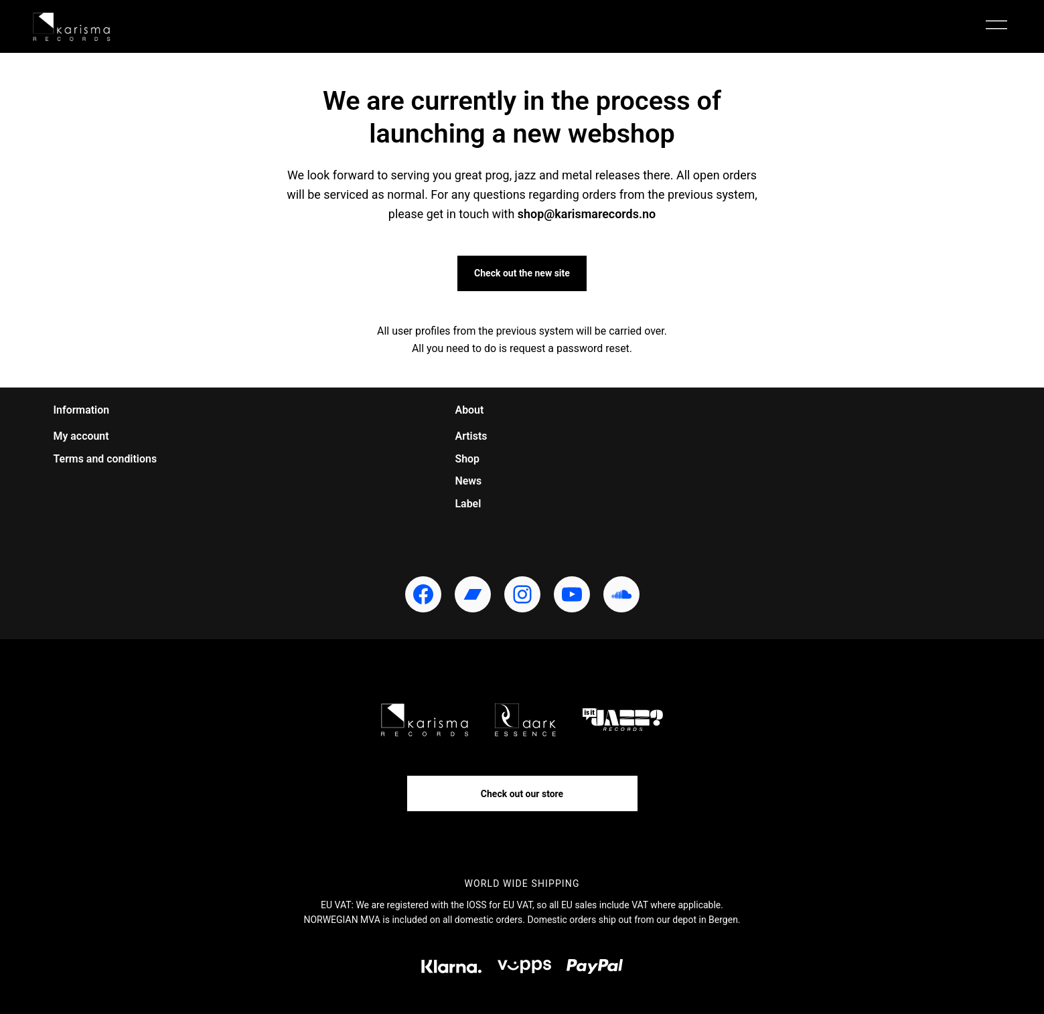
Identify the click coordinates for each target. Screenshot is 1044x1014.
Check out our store (522, 793)
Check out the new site (522, 273)
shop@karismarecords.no (587, 214)
